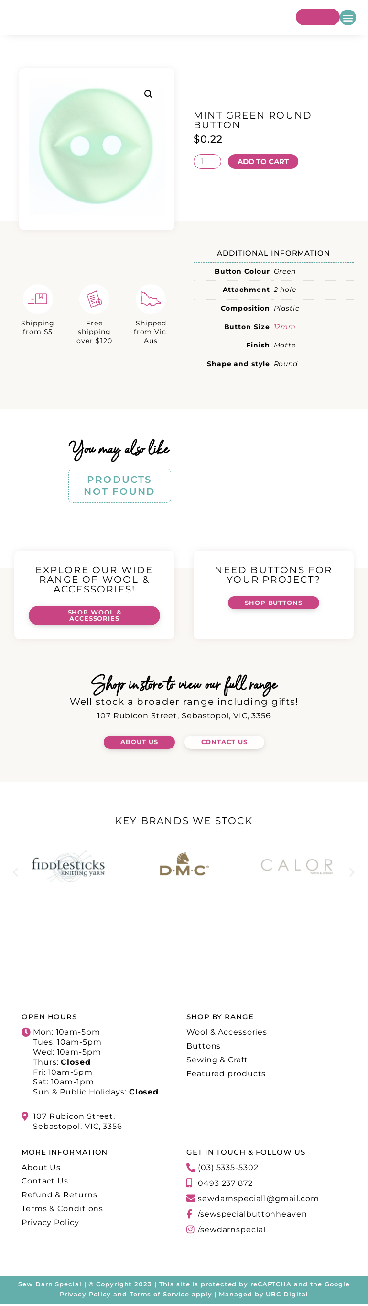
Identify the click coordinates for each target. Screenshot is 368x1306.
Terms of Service (159, 1296)
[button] (348, 17)
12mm (285, 327)
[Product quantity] (207, 161)
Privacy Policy (85, 1296)
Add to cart (266, 161)
